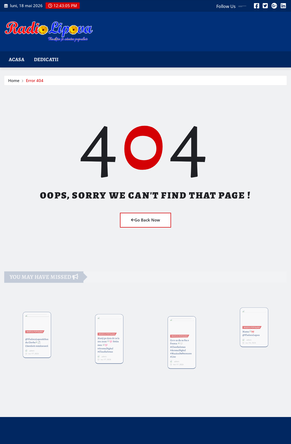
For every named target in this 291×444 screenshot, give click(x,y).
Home (14, 80)
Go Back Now (145, 220)
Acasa (16, 59)
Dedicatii (46, 59)
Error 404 (34, 80)
